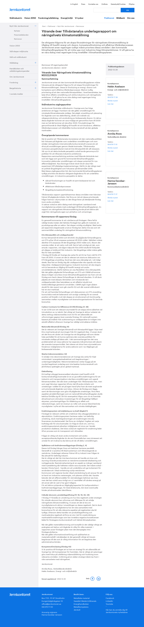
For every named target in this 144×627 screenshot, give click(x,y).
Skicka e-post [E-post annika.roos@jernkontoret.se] (113, 147)
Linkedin (109, 600)
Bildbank (120, 18)
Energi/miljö (67, 18)
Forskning (14, 82)
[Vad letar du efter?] (107, 10)
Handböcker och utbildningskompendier (19, 69)
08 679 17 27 (112, 194)
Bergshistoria (15, 88)
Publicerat (109, 18)
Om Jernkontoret (17, 76)
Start (44, 26)
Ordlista (104, 4)
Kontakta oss (93, 4)
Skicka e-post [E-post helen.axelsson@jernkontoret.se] (113, 100)
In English (74, 4)
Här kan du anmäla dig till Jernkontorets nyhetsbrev (117, 610)
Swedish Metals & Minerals (85, 600)
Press (83, 4)
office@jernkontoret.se (51, 603)
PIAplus (131, 4)
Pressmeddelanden (21, 34)
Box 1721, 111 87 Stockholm (53, 597)
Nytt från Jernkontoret (19, 25)
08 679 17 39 (113, 97)
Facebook (110, 597)
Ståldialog (14, 62)
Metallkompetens (81, 606)
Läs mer (114, 104)
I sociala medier (16, 93)
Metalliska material (82, 597)
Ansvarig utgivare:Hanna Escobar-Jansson (52, 613)
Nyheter (17, 30)
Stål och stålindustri (18, 56)
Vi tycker (79, 18)
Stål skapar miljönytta (19, 51)
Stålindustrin (16, 18)
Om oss (130, 18)
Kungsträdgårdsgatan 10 (52, 600)
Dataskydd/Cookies (118, 4)
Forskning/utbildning (48, 18)
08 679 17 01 (112, 144)
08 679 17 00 (47, 606)
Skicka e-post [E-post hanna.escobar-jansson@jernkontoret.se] (113, 197)
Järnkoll (77, 609)
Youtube (109, 603)
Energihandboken (81, 603)
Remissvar (18, 38)
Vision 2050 (30, 18)
